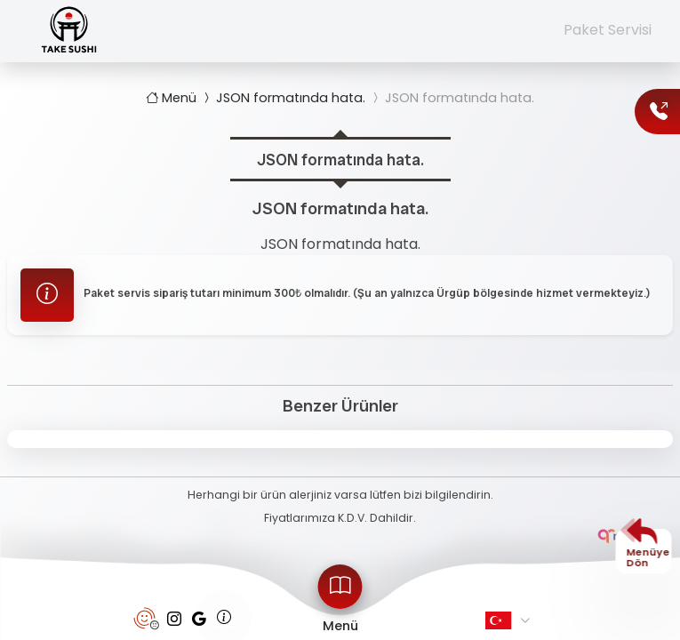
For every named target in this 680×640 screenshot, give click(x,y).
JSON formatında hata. (282, 98)
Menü (173, 98)
